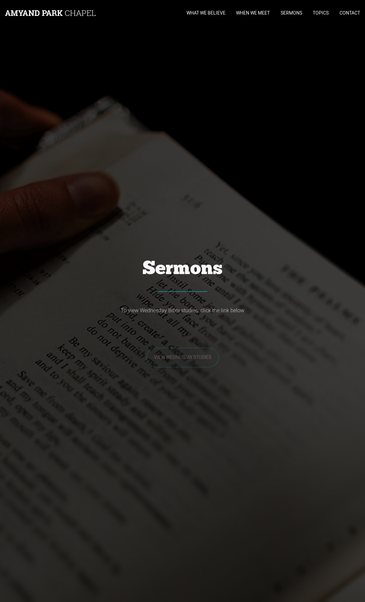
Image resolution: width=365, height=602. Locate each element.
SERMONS (291, 13)
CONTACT (350, 13)
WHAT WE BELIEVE (205, 13)
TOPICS (321, 13)
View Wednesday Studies (182, 361)
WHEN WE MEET (253, 13)
